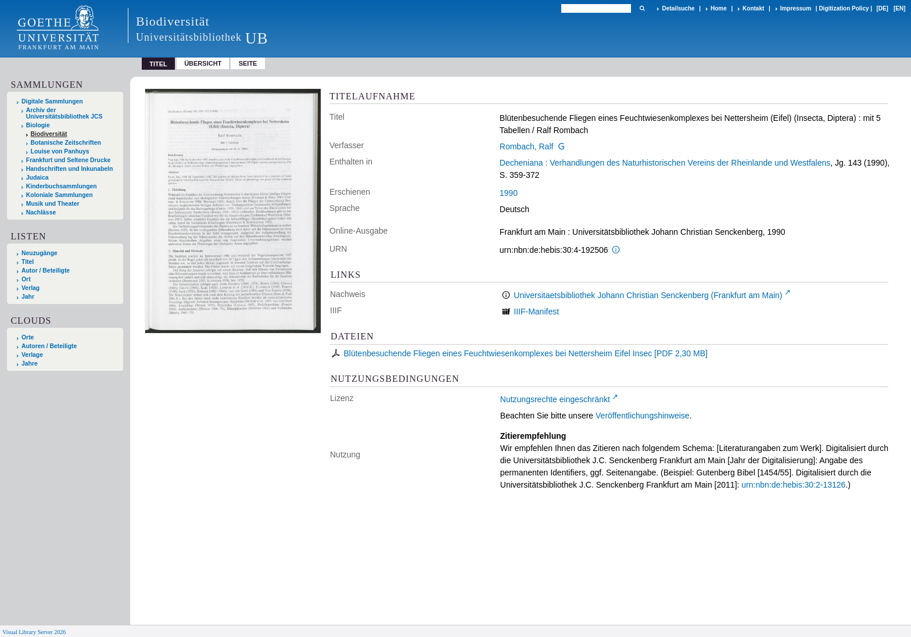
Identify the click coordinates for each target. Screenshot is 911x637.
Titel (27, 262)
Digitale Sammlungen (52, 101)
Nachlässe (41, 212)
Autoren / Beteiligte (49, 346)
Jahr (27, 297)
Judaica (37, 177)
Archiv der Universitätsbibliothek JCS (64, 113)
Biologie (38, 125)
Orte (27, 337)
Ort (26, 279)
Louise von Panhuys (60, 151)
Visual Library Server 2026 (34, 632)
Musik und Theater (53, 204)
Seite (248, 63)
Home (719, 8)
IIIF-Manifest (536, 311)
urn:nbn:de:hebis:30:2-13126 (793, 484)
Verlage (32, 355)
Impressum (795, 8)
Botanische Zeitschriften (66, 142)
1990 (509, 193)
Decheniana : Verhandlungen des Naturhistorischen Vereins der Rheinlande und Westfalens (665, 162)
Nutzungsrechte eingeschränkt (555, 399)
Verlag (30, 288)
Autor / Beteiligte (45, 270)
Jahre (29, 363)
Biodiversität (49, 134)
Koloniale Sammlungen (59, 195)
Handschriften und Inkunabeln (69, 169)
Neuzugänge (39, 253)
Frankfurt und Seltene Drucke (68, 160)
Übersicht (202, 63)
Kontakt (753, 8)
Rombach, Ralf (527, 146)
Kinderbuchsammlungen (61, 186)
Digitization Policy (844, 8)
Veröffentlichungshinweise (643, 415)
